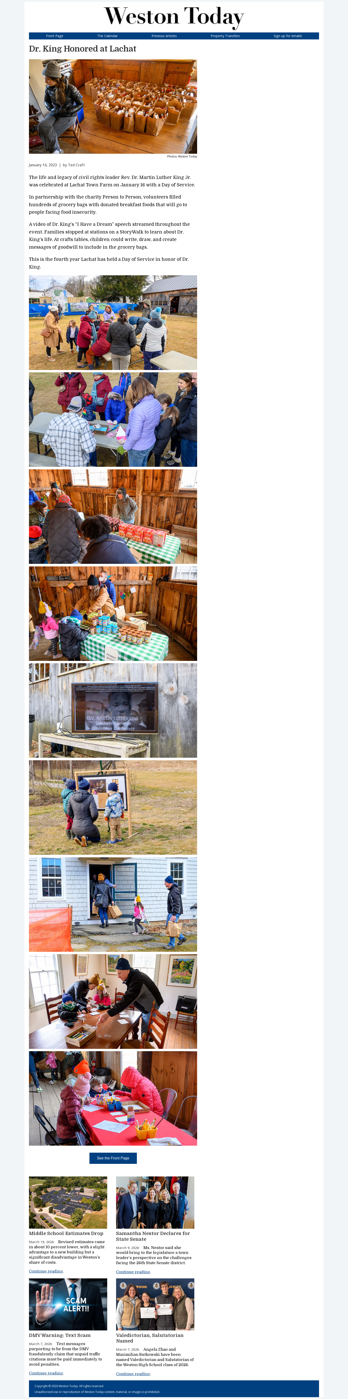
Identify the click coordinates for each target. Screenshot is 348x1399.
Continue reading (46, 1271)
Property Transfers (225, 36)
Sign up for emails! (288, 36)
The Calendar (107, 36)
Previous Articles (164, 36)
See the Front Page (113, 1158)
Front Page (54, 36)
